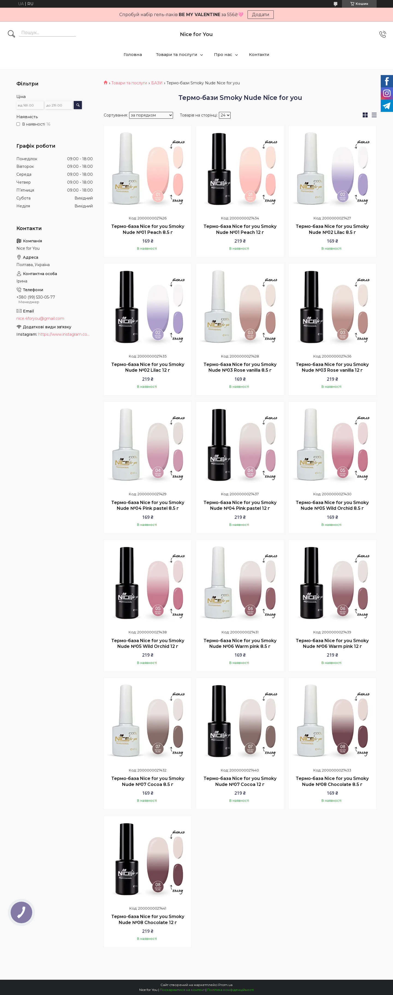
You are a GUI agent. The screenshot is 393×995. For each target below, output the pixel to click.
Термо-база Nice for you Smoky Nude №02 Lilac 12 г (147, 367)
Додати (260, 14)
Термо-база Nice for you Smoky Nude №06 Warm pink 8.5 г (240, 643)
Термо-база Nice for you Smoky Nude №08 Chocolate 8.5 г (332, 781)
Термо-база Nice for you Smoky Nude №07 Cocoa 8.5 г (147, 781)
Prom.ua (225, 985)
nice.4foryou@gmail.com (40, 318)
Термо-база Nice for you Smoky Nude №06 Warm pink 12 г (332, 643)
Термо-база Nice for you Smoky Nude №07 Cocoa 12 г (240, 781)
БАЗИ (157, 83)
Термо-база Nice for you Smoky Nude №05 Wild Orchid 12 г (147, 643)
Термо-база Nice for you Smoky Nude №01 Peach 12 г (240, 229)
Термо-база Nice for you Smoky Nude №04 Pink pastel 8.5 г (147, 505)
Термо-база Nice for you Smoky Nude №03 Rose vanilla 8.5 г (240, 367)
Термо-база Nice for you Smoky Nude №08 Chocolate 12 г (147, 919)
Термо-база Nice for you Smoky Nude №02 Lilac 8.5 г (332, 229)
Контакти (259, 54)
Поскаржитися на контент (182, 990)
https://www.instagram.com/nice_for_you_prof (65, 334)
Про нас (223, 54)
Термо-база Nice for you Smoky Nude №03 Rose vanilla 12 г (332, 367)
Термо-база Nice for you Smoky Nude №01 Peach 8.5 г (147, 229)
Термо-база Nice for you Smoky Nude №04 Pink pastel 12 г (240, 505)
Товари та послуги (176, 54)
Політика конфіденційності (230, 990)
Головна (133, 54)
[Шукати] (11, 34)
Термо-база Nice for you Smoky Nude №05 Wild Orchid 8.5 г (332, 505)
